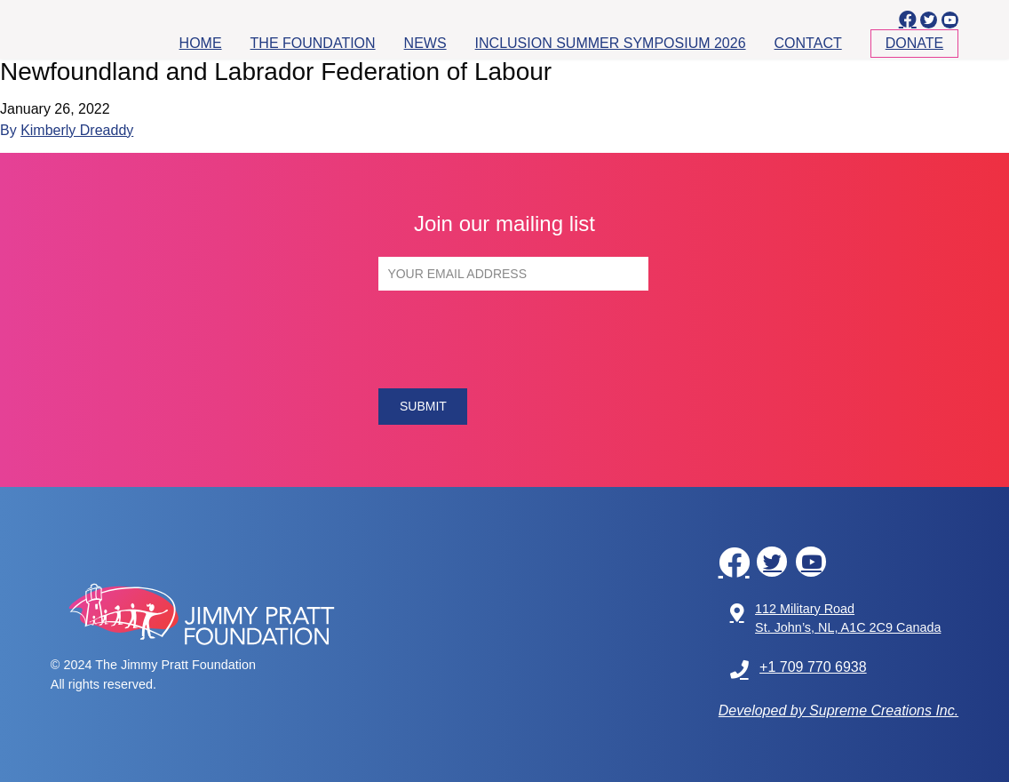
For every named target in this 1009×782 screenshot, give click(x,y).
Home (200, 43)
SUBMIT (423, 406)
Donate (914, 43)
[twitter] (928, 20)
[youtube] (949, 20)
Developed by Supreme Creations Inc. (838, 710)
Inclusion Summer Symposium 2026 (610, 43)
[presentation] (513, 339)
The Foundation (313, 43)
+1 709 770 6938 (798, 669)
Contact (808, 43)
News (425, 43)
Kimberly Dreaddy (76, 130)
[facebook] (907, 19)
